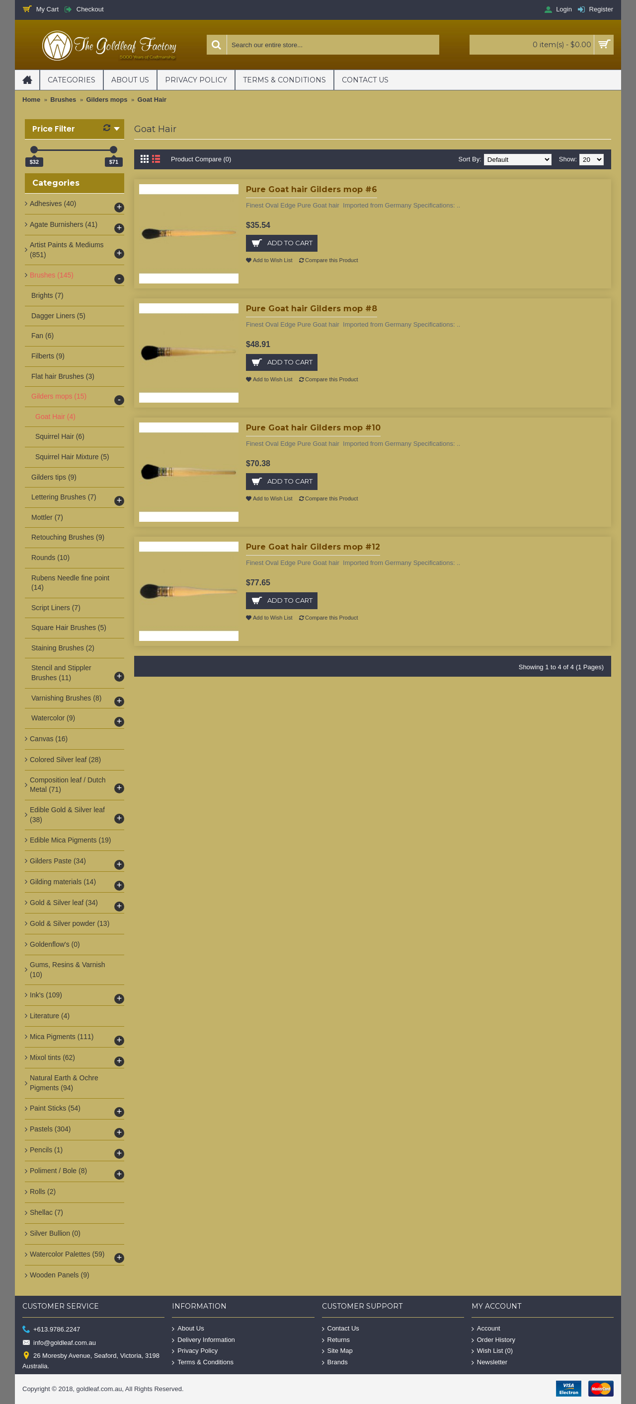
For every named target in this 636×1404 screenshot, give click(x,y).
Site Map (337, 1351)
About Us (188, 1329)
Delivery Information (203, 1340)
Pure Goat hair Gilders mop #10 (313, 427)
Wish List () (492, 1351)
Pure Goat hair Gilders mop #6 (311, 189)
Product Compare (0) (201, 159)
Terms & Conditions (203, 1362)
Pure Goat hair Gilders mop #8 (311, 308)
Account (486, 1329)
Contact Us (340, 1329)
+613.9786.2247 (51, 1330)
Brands (335, 1362)
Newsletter (489, 1362)
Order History (493, 1340)
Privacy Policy (195, 1351)
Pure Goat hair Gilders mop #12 (313, 547)
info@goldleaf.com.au (59, 1342)
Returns (336, 1340)
